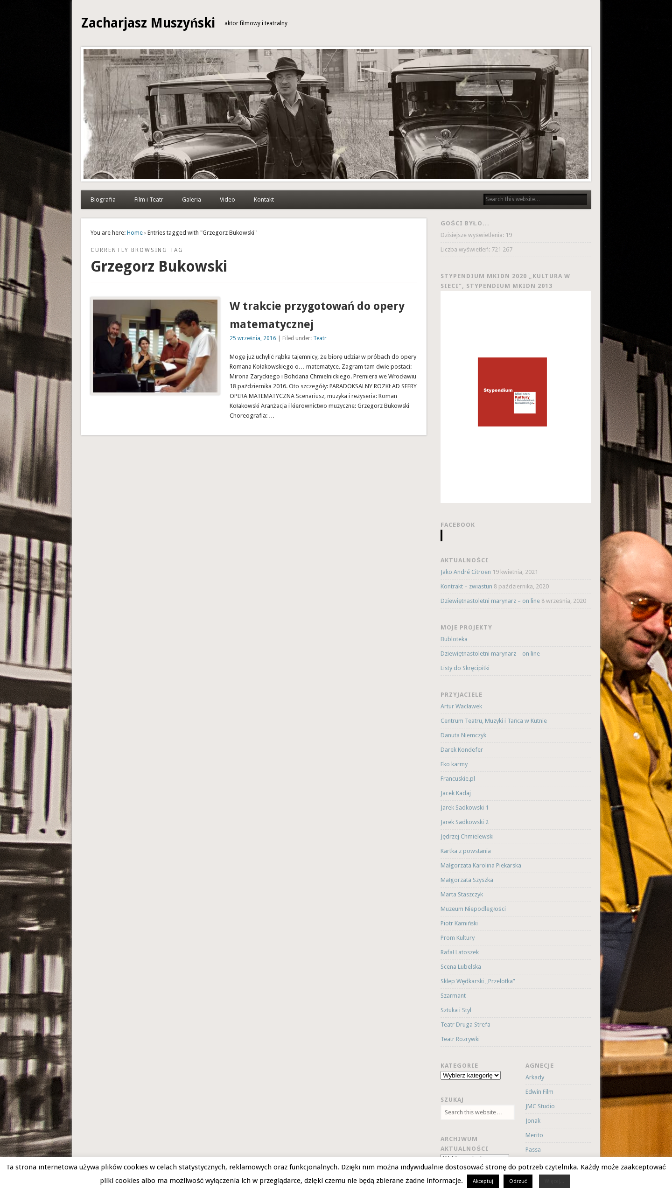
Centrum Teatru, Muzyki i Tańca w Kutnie (494, 720)
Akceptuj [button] (483, 1181)
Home (135, 232)
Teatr (320, 338)
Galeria (191, 199)
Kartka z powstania (466, 850)
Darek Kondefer (462, 749)
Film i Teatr (148, 199)
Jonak (532, 1120)
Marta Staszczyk (462, 894)
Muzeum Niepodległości (473, 908)
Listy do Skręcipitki (465, 667)
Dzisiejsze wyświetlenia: (473, 234)
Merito (534, 1135)
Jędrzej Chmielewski (467, 836)
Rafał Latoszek (460, 952)
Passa (533, 1149)
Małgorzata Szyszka (467, 879)
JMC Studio (540, 1106)
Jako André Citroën (466, 571)
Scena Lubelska (461, 966)
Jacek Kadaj (456, 793)
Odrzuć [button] (518, 1181)
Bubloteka (454, 639)
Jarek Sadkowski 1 (465, 807)
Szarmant (453, 995)
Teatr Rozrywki (460, 1038)
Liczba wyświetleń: (466, 249)
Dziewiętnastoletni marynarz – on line (490, 600)
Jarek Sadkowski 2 (465, 821)
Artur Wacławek (461, 706)
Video (227, 199)
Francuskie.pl (458, 778)
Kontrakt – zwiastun (466, 586)
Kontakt (264, 199)
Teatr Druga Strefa (465, 1024)
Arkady (534, 1077)
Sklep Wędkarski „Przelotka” (478, 981)
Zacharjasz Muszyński (148, 23)
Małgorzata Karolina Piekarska (481, 865)
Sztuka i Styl (456, 1010)
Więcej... (554, 1181)
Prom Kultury (458, 937)
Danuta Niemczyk (463, 735)
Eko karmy (454, 764)
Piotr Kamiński (459, 923)
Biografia (103, 199)
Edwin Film (539, 1091)
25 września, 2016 (253, 338)
